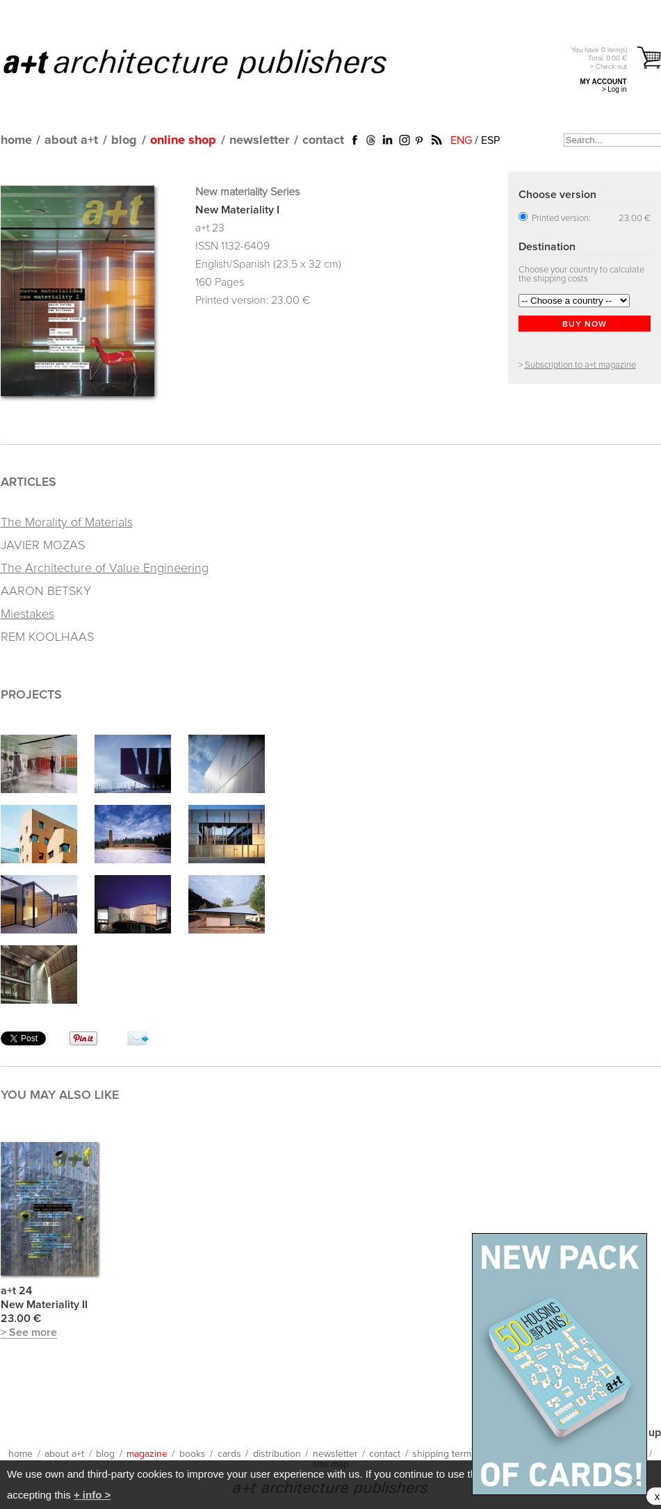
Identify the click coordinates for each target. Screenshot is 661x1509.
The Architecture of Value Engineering (105, 568)
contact (323, 140)
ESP (490, 140)
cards (229, 1454)
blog (124, 140)
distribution (277, 1454)
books (192, 1454)
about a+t (71, 140)
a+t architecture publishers (212, 63)
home (16, 140)
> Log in (614, 89)
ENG (461, 140)
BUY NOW (584, 324)
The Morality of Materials (67, 522)
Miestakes (27, 614)
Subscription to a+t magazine (580, 365)
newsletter (259, 140)
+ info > (92, 1495)
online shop (183, 140)
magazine (147, 1454)
